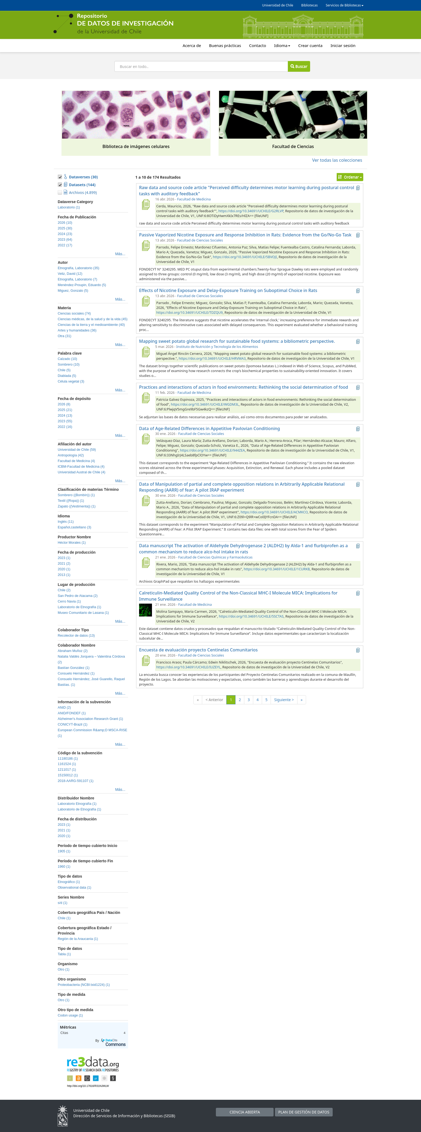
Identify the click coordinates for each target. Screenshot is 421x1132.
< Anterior (214, 699)
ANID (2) (64, 707)
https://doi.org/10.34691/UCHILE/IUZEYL (188, 667)
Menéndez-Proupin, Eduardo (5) (82, 285)
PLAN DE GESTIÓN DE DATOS (303, 1112)
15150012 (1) (68, 775)
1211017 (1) (67, 770)
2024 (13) (65, 415)
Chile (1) (64, 918)
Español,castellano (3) (74, 527)
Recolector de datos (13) (76, 635)
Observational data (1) (74, 887)
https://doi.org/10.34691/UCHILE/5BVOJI (245, 257)
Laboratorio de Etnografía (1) (79, 607)
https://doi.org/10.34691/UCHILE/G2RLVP (250, 211)
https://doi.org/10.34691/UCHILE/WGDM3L (205, 404)
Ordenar (350, 176)
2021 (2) (64, 563)
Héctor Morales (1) (72, 543)
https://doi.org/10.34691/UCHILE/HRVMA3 (212, 358)
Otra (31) (64, 336)
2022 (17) (65, 245)
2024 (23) (65, 234)
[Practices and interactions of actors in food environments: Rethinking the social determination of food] (145, 397)
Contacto (257, 45)
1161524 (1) (67, 764)
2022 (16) (65, 427)
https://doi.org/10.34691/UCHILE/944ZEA (212, 450)
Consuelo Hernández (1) (76, 673)
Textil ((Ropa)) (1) (71, 501)
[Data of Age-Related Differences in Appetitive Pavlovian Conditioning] (145, 438)
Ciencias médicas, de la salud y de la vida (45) (93, 319)
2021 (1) (64, 830)
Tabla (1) (64, 954)
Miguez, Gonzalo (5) (73, 291)
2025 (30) (65, 228)
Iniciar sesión (343, 45)
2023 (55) (65, 421)
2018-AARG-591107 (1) (75, 781)
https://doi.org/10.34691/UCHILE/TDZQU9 (189, 312)
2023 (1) (64, 558)
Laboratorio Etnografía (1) (77, 804)
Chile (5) (64, 370)
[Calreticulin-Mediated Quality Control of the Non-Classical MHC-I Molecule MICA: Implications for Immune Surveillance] (145, 609)
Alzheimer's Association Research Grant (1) (90, 719)
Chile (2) (64, 590)
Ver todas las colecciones (337, 160)
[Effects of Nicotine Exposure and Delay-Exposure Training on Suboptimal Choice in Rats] (145, 301)
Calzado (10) (67, 359)
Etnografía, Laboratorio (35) (78, 268)
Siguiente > (284, 699)
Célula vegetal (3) (71, 381)
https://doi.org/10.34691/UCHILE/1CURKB (277, 569)
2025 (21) (65, 410)
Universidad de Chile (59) (77, 450)
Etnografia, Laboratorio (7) (77, 279)
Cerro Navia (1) (69, 601)
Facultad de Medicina (194, 199)
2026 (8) (64, 404)
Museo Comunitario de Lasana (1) (83, 613)
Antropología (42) (71, 455)
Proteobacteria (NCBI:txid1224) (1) (84, 985)
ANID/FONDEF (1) (72, 713)
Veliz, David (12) (70, 274)
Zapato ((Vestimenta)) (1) (77, 506)
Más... (120, 254)
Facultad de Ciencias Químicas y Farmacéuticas (215, 557)
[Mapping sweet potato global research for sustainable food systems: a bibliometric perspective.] (145, 351)
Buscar (299, 66)
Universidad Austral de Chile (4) (81, 472)
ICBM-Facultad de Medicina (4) (81, 466)
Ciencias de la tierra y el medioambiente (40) (91, 325)
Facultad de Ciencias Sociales (200, 240)
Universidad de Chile (277, 5)
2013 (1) (64, 575)
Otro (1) (63, 969)
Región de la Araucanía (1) (78, 939)
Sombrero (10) (68, 364)
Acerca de (192, 45)
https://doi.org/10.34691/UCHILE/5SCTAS (251, 616)
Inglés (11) (66, 522)
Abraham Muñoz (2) (73, 651)
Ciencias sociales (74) (74, 313)
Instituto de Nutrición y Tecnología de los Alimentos (217, 346)
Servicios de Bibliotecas (345, 5)
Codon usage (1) (70, 1015)
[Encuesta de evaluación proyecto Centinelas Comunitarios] (145, 660)
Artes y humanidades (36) (77, 330)
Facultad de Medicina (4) (76, 461)
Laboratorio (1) (69, 207)
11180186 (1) (68, 758)
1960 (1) (64, 866)
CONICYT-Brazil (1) (73, 724)
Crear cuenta (310, 45)
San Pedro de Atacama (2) (77, 596)
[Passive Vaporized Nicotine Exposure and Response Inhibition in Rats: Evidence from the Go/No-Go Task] (145, 245)
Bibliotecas (309, 5)
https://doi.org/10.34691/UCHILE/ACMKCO (274, 512)
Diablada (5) (67, 376)
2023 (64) (65, 239)
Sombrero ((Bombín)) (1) (76, 495)
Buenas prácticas (225, 45)
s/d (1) (62, 903)
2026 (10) (65, 223)
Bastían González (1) (73, 668)
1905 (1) (64, 851)
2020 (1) (64, 569)
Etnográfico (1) (69, 882)
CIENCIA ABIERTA (245, 1112)
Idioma (282, 45)
